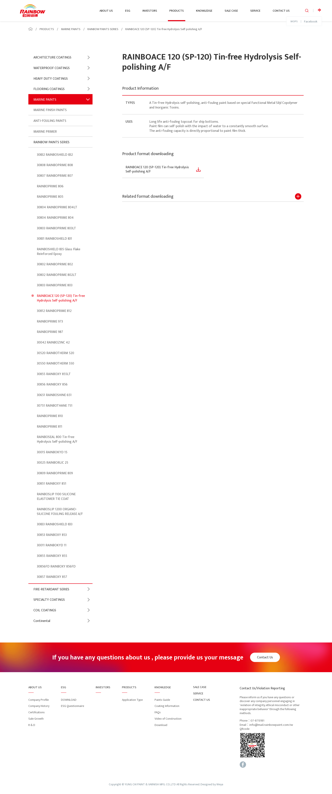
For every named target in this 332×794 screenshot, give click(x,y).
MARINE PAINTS (70, 29)
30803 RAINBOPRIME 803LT (56, 228)
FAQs (158, 712)
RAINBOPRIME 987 (50, 332)
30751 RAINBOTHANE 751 (54, 406)
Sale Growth (36, 718)
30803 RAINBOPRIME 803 (54, 285)
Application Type (132, 699)
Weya (219, 785)
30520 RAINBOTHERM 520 (55, 353)
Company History (38, 706)
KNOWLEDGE (204, 10)
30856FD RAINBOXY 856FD (56, 566)
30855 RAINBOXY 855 (52, 556)
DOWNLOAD (68, 699)
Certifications (36, 712)
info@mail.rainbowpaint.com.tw (271, 725)
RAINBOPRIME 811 (49, 427)
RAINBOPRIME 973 (50, 321)
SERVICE (255, 10)
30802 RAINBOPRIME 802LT (56, 275)
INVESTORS (149, 10)
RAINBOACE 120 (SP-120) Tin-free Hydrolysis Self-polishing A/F (163, 29)
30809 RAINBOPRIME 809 (55, 473)
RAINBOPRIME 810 (50, 416)
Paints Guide (162, 699)
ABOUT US (106, 10)
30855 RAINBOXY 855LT (54, 374)
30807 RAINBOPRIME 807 (55, 176)
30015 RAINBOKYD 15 (52, 452)
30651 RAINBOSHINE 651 (54, 395)
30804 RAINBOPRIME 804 (55, 218)
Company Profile (38, 699)
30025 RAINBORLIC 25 (52, 463)
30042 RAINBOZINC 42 (53, 342)
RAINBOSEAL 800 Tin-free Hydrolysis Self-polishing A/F (57, 439)
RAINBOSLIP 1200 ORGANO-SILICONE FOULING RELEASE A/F (60, 511)
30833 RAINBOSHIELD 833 (54, 524)
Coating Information (167, 706)
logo (32, 10)
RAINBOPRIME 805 (50, 197)
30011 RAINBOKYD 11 (51, 545)
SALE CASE (231, 10)
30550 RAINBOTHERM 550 (55, 363)
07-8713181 (257, 721)
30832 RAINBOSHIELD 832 (55, 155)
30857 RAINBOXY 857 (52, 577)
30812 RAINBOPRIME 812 (54, 311)
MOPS (294, 22)
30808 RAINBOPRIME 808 (55, 165)
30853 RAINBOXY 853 (52, 535)
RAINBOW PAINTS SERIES (102, 29)
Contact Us (265, 657)
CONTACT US (281, 10)
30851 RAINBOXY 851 (51, 484)
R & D (31, 725)
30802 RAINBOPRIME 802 (55, 264)
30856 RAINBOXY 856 (52, 384)
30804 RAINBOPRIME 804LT (57, 207)
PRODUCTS (176, 10)
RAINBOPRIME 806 (50, 186)
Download (161, 725)
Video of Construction (168, 718)
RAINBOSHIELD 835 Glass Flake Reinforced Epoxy (58, 251)
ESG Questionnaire (72, 706)
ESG (127, 10)
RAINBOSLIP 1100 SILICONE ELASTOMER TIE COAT (56, 496)
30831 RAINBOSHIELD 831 (54, 239)
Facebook (310, 21)
